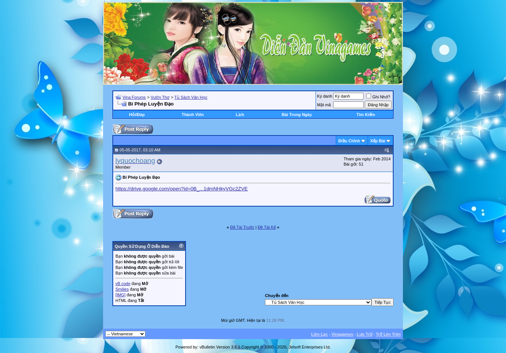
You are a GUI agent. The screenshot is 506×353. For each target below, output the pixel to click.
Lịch (240, 114)
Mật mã (324, 105)
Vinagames (342, 334)
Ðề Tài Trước (242, 227)
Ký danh (324, 96)
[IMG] (120, 295)
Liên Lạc (319, 334)
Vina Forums (134, 97)
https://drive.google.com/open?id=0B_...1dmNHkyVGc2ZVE (181, 189)
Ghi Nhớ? (378, 97)
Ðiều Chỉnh (349, 141)
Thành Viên (193, 114)
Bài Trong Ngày (297, 114)
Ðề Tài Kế (266, 227)
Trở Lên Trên (388, 334)
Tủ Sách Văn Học (190, 97)
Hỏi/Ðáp (137, 114)
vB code (122, 283)
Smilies (122, 289)
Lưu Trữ (364, 334)
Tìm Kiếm (365, 114)
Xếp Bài (377, 141)
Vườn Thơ (160, 97)
